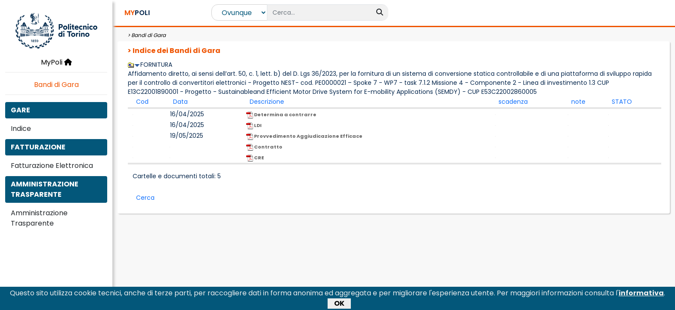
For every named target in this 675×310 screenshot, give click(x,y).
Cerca (145, 197)
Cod (142, 101)
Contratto (264, 147)
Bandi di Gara (56, 85)
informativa (641, 295)
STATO (622, 101)
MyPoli (56, 62)
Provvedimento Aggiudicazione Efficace (304, 136)
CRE (255, 157)
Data (180, 101)
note (578, 101)
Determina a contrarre (281, 114)
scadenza (513, 101)
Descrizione (267, 101)
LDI (254, 125)
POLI (137, 13)
